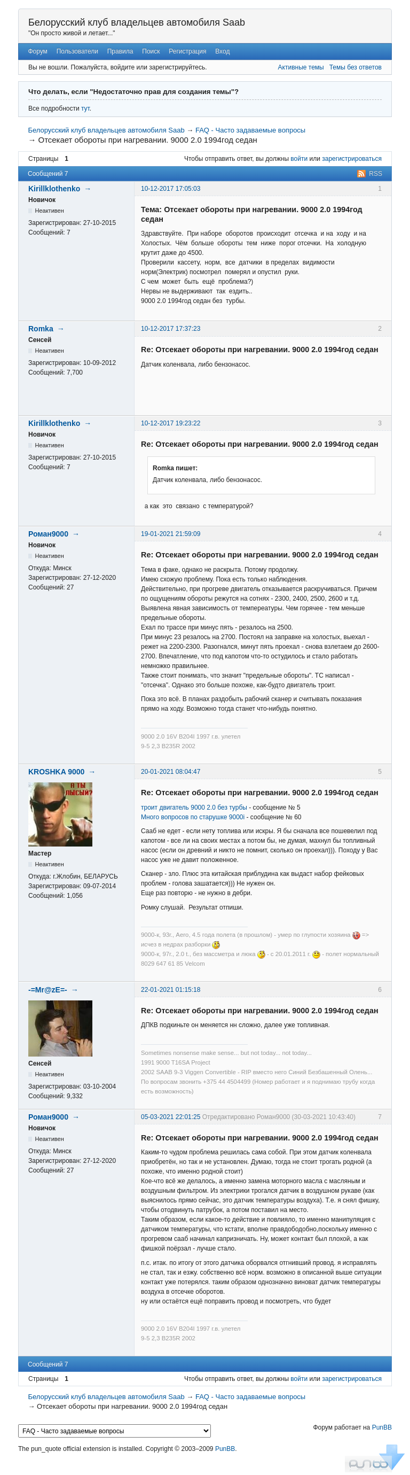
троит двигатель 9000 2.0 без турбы (194, 807)
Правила (120, 51)
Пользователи (77, 51)
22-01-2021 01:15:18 (170, 989)
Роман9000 (48, 534)
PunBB (382, 1427)
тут (85, 108)
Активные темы (301, 67)
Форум (37, 51)
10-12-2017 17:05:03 (170, 188)
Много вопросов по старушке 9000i (193, 817)
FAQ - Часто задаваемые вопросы (250, 130)
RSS (375, 173)
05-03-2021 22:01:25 (170, 1117)
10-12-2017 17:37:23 (170, 328)
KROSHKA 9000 (56, 771)
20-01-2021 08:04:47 (170, 771)
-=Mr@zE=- (47, 989)
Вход (222, 51)
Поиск (151, 51)
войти (299, 158)
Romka (40, 328)
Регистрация (187, 51)
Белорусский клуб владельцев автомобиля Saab (136, 22)
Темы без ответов (355, 67)
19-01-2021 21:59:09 (170, 534)
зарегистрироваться (352, 158)
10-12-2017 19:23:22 (170, 423)
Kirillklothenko (54, 188)
